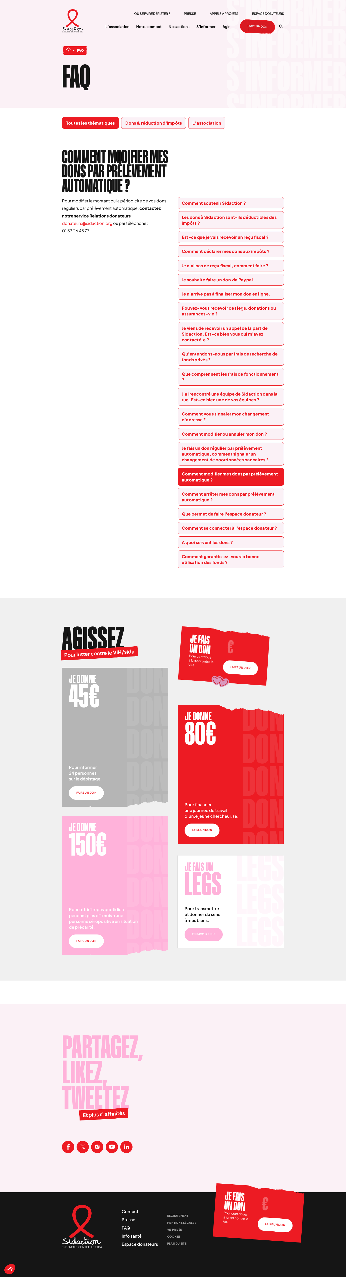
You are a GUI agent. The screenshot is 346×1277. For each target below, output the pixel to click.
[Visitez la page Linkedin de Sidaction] (126, 1147)
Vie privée (174, 1229)
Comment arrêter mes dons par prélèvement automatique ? (228, 496)
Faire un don (257, 27)
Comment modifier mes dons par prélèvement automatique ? (230, 476)
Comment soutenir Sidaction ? (214, 203)
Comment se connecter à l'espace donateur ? (229, 528)
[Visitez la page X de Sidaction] (83, 1147)
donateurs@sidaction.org (87, 223)
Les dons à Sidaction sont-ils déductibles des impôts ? (229, 220)
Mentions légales (181, 1222)
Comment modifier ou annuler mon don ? (224, 434)
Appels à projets (224, 13)
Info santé (132, 1236)
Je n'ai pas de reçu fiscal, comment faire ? (225, 265)
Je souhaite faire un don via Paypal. (218, 279)
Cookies (174, 1236)
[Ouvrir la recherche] (281, 26)
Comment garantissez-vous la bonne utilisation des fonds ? (221, 559)
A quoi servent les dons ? (207, 542)
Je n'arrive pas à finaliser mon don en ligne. (226, 293)
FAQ (126, 1227)
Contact (130, 1211)
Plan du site (176, 1243)
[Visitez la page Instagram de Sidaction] (97, 1147)
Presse (190, 13)
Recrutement (177, 1215)
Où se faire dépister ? (152, 13)
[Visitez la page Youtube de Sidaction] (112, 1147)
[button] (9, 1269)
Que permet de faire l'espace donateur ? (224, 513)
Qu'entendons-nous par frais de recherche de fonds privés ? (230, 356)
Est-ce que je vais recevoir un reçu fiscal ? (225, 237)
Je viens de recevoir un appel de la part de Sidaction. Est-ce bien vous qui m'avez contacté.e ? (225, 333)
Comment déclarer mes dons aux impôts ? (225, 251)
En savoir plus (203, 934)
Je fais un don (200, 644)
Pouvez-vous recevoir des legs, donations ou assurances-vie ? (229, 310)
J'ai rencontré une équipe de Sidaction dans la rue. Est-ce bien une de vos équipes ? (230, 396)
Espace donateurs (268, 13)
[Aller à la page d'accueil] (72, 21)
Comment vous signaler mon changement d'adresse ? (225, 416)
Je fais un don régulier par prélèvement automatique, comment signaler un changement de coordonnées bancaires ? (225, 453)
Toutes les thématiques (90, 123)
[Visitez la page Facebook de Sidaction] (68, 1147)
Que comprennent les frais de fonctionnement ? (230, 376)
